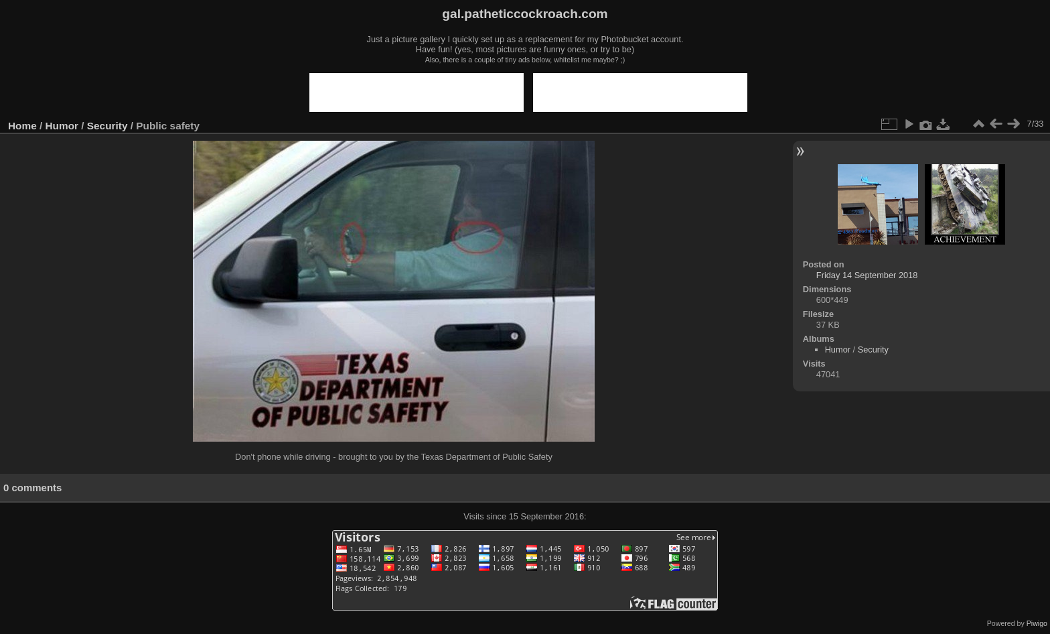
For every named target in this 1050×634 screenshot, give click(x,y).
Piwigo (1037, 623)
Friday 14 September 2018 (867, 275)
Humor (62, 125)
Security (107, 125)
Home (22, 125)
